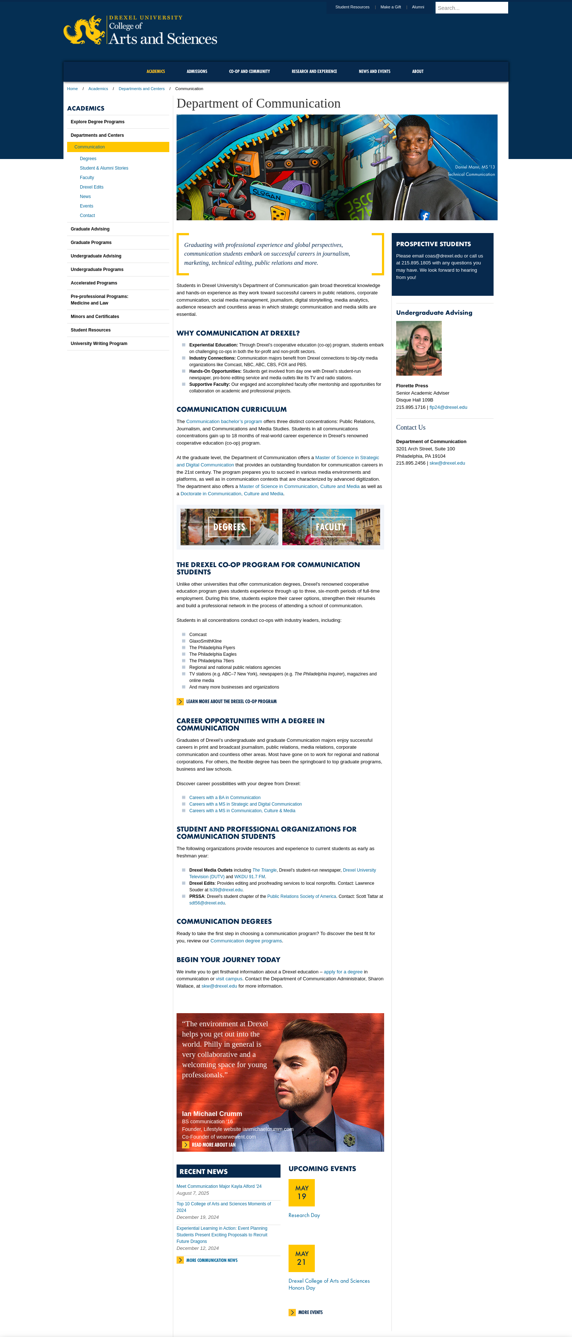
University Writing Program (99, 343)
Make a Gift (397, 7)
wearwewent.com (236, 1137)
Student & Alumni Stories (104, 168)
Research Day (304, 1214)
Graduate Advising (90, 229)
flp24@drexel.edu (448, 407)
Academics (98, 88)
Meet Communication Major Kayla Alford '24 (219, 1186)
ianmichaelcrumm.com (268, 1129)
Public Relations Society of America (301, 896)
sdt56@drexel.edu (207, 903)
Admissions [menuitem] (197, 71)
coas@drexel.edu (444, 256)
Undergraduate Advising (96, 256)
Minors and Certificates (95, 316)
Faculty (87, 177)
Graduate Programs (91, 242)
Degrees (88, 158)
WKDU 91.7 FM (249, 876)
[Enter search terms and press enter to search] (475, 7)
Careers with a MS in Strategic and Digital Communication (245, 804)
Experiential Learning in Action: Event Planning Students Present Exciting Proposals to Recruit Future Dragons (222, 1235)
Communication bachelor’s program (223, 421)
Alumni (425, 7)
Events (86, 206)
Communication (89, 147)
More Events (310, 1312)
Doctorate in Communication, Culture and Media (232, 493)
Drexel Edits (92, 187)
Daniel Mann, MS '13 (475, 167)
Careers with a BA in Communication (224, 797)
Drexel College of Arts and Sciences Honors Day (329, 1284)
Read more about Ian (214, 1145)
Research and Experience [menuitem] (314, 71)
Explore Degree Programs (97, 121)
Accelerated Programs (94, 283)
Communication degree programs (246, 940)
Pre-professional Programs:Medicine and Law (99, 300)
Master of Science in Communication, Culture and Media (299, 486)
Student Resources (360, 7)
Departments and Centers (142, 88)
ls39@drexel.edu (225, 889)
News (85, 196)
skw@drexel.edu (219, 986)
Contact (87, 215)
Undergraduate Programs (97, 269)
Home (72, 88)
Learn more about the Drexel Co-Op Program (231, 701)
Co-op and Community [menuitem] (249, 71)
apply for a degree (343, 971)
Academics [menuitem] (156, 71)
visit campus (229, 978)
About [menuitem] (418, 71)
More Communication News (211, 1260)
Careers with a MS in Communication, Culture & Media (242, 810)
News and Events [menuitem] (374, 71)
